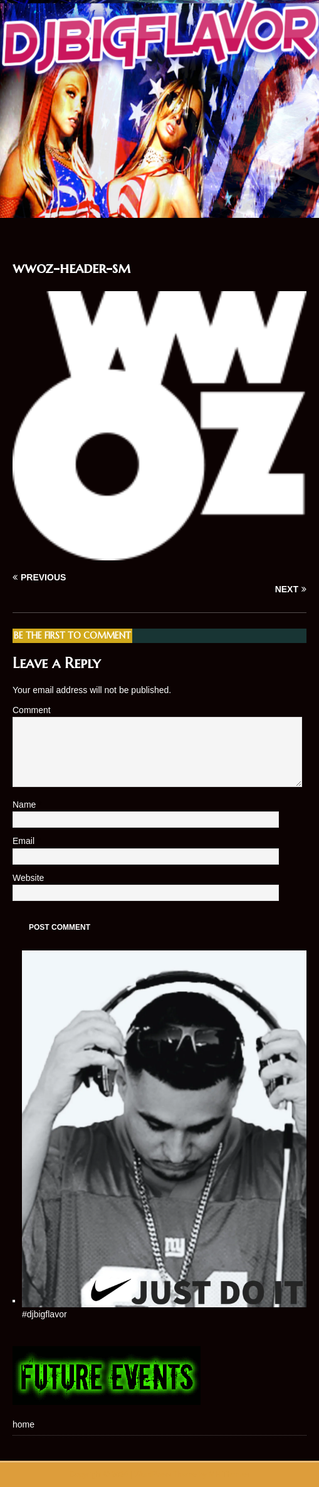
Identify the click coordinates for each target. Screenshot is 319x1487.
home (23, 1424)
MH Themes (229, 1474)
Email (25, 841)
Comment (32, 710)
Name (25, 805)
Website (28, 878)
